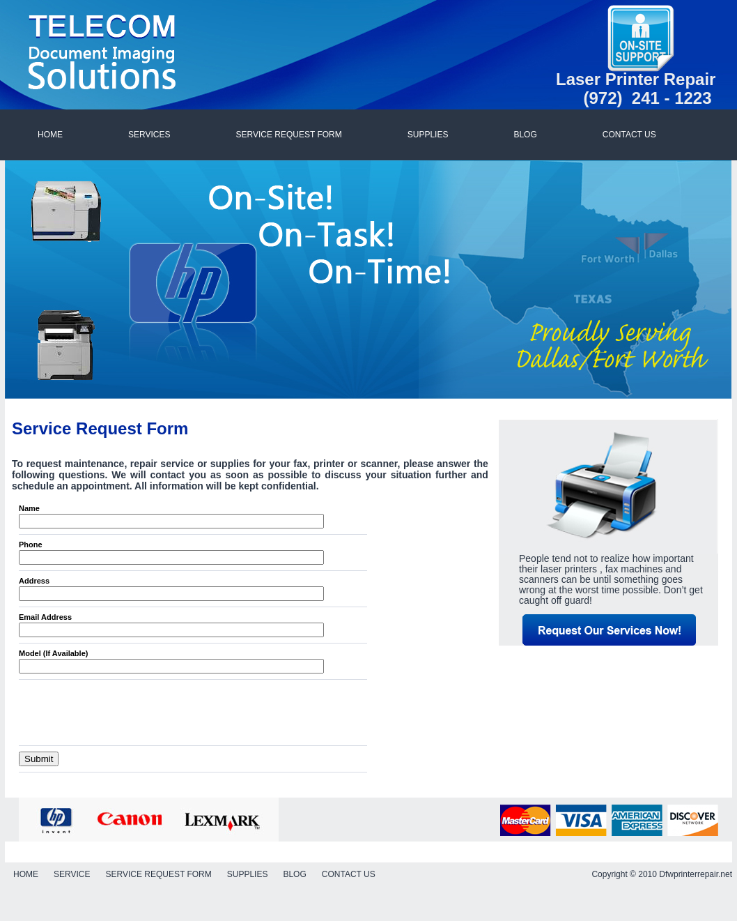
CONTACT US (629, 134)
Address (34, 581)
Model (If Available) (53, 653)
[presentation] (125, 712)
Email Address (45, 617)
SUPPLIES (428, 134)
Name (29, 508)
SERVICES (149, 134)
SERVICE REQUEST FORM (288, 134)
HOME (50, 134)
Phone (30, 544)
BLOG (524, 134)
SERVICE (72, 874)
